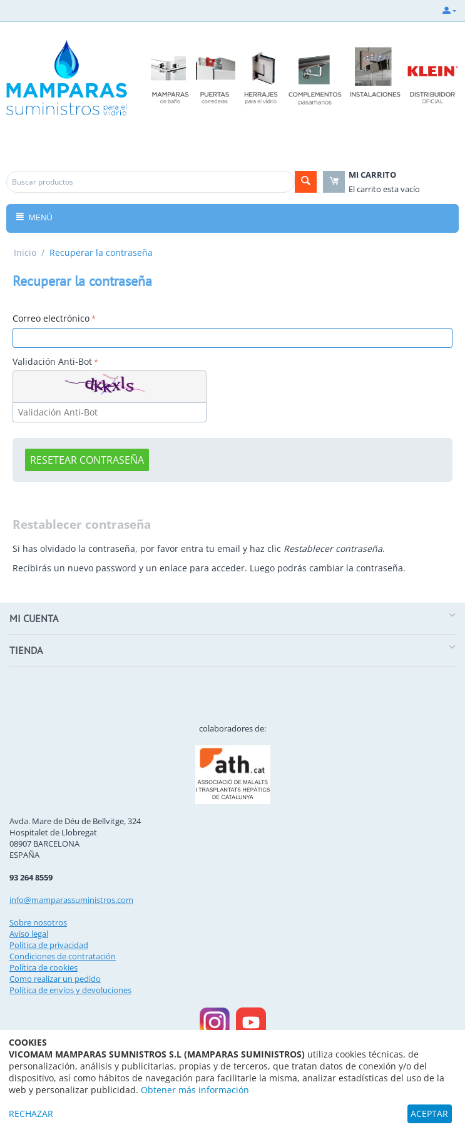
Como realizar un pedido (55, 978)
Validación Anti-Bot (52, 361)
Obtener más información (195, 1090)
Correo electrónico (51, 318)
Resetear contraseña (87, 460)
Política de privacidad (48, 945)
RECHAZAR (31, 1113)
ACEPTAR (429, 1113)
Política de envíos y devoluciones (70, 990)
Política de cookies (43, 967)
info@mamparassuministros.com (71, 899)
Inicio (25, 252)
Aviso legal (28, 933)
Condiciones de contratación (62, 956)
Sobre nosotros (38, 922)
